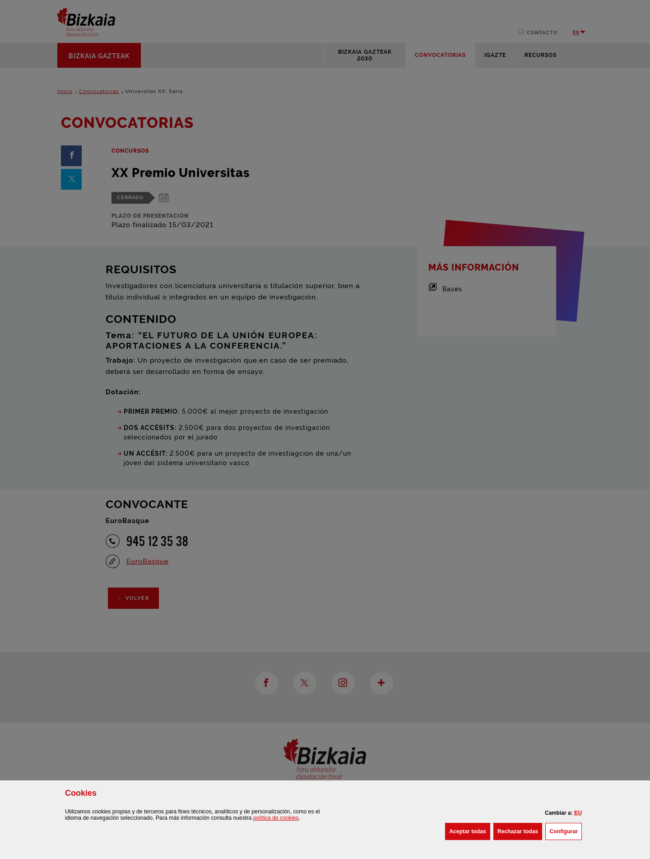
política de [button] (276, 818)
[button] (578, 813)
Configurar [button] (565, 830)
